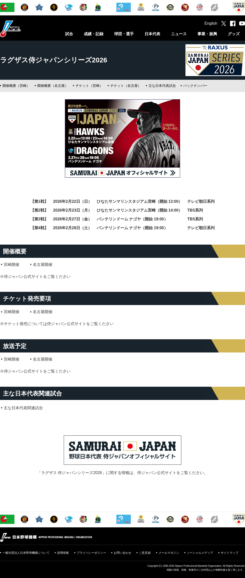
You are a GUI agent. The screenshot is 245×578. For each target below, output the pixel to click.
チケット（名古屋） (125, 86)
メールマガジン (169, 553)
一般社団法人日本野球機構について (25, 553)
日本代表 (152, 34)
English (211, 23)
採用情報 (63, 553)
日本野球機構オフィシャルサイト (23, 29)
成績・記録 (93, 34)
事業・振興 (207, 34)
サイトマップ (229, 553)
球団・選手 (124, 34)
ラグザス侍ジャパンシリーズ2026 (53, 60)
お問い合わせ (122, 553)
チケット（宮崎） (89, 86)
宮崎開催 (11, 264)
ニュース (179, 34)
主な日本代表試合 (162, 86)
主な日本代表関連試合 (23, 408)
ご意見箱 (145, 553)
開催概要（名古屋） (52, 86)
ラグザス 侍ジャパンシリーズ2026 (71, 473)
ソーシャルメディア (200, 553)
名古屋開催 (42, 264)
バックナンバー (195, 86)
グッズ (234, 34)
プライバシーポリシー (91, 553)
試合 (69, 34)
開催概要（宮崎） (16, 86)
